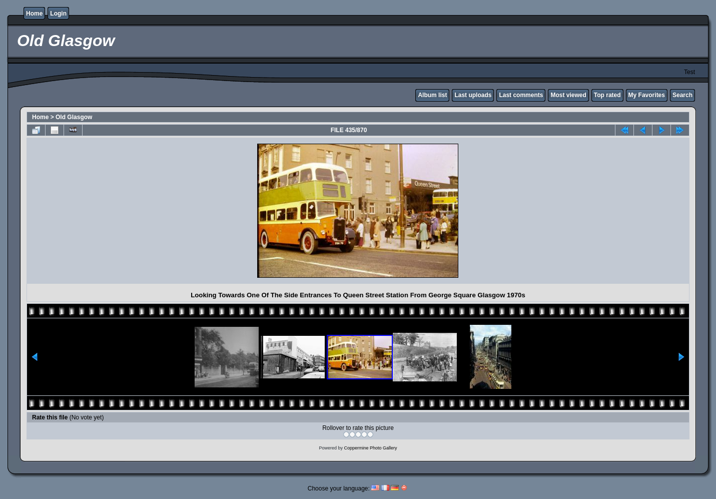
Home (34, 13)
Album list (432, 95)
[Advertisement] (117, 211)
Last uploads (472, 95)
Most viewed (568, 95)
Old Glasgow (74, 117)
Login (58, 13)
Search (682, 95)
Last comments (521, 95)
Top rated (607, 95)
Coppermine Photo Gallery (370, 447)
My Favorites (646, 95)
